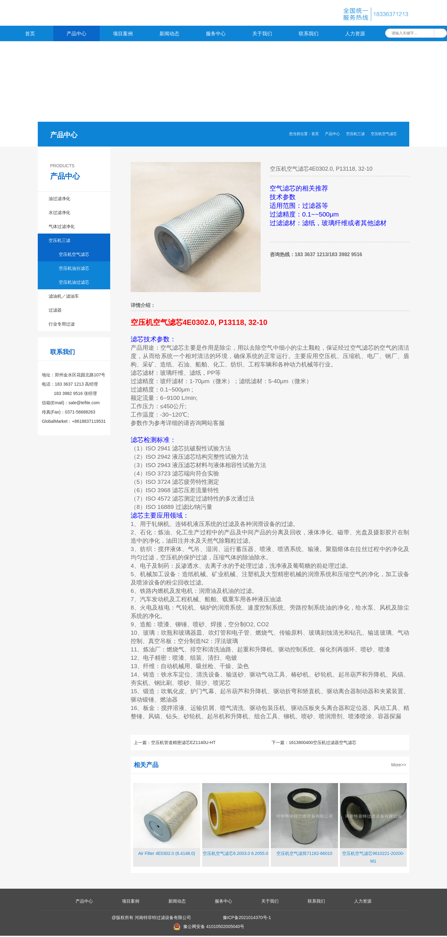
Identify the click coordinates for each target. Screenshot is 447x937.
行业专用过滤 (62, 325)
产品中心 (76, 34)
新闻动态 (169, 34)
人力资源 (355, 34)
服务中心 (216, 34)
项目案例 (123, 34)
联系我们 (309, 34)
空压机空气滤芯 (384, 135)
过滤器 (55, 311)
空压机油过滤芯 (74, 283)
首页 (30, 34)
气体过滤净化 (62, 227)
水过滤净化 (59, 213)
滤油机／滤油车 (64, 297)
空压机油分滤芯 (74, 269)
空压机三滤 (355, 135)
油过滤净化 (59, 199)
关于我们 (262, 34)
